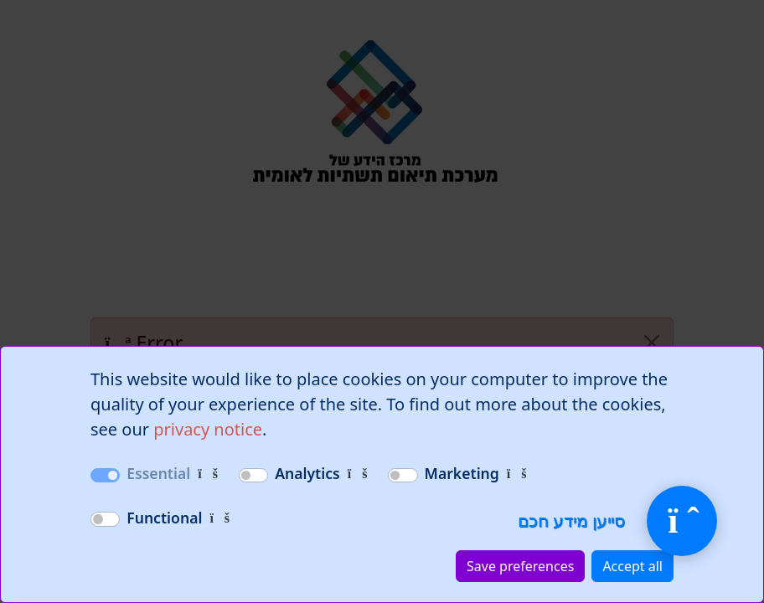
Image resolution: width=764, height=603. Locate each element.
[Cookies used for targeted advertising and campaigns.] (517, 473)
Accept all (632, 566)
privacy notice (207, 429)
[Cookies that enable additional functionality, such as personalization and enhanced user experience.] (219, 517)
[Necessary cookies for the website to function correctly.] (208, 473)
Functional (164, 518)
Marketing (462, 473)
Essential (158, 473)
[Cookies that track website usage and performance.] (358, 473)
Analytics (307, 473)
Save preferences (520, 566)
